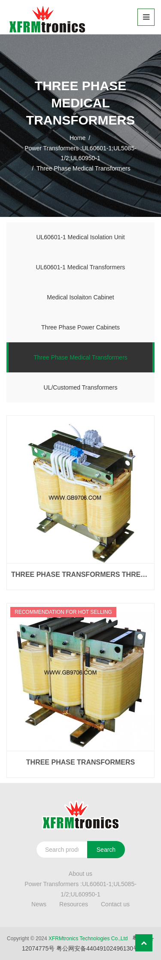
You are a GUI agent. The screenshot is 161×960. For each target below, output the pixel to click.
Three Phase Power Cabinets (80, 327)
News (38, 904)
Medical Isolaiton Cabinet (80, 297)
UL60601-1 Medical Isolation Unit (80, 237)
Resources (73, 904)
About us (80, 873)
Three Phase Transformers (80, 762)
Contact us (115, 904)
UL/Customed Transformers (81, 387)
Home (77, 137)
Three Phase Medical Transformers (80, 357)
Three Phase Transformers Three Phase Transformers (80, 574)
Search (106, 849)
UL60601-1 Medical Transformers (80, 267)
